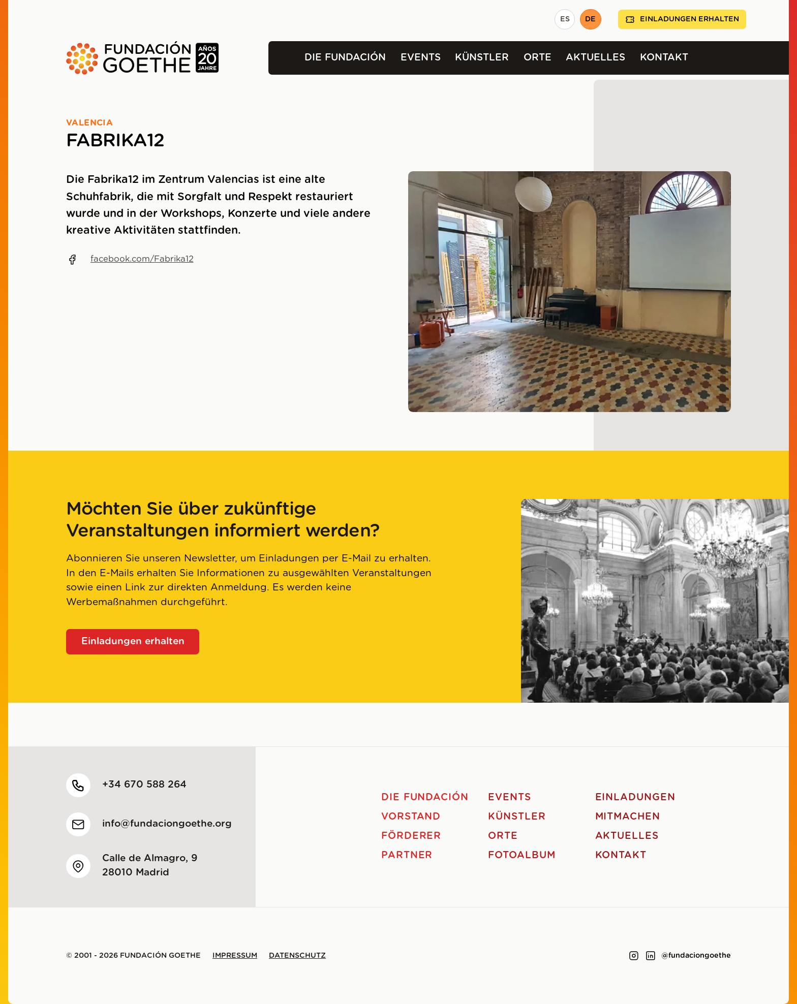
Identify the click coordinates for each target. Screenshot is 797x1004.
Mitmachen (628, 817)
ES (565, 19)
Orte (537, 57)
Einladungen (635, 797)
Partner (407, 855)
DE (590, 19)
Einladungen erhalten (682, 19)
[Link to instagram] (634, 956)
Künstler (482, 57)
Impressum (234, 955)
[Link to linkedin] (651, 956)
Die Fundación (345, 57)
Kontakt (664, 57)
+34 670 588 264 (144, 785)
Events (421, 57)
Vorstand (411, 817)
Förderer (411, 836)
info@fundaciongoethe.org (167, 824)
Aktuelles (595, 57)
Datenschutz (297, 955)
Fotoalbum (522, 855)
